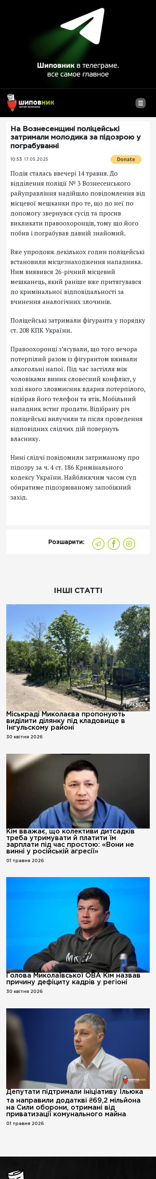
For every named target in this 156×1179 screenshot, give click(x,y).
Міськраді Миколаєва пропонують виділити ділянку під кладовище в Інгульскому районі (65, 721)
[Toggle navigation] (140, 106)
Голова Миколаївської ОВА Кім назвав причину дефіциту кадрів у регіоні (73, 979)
